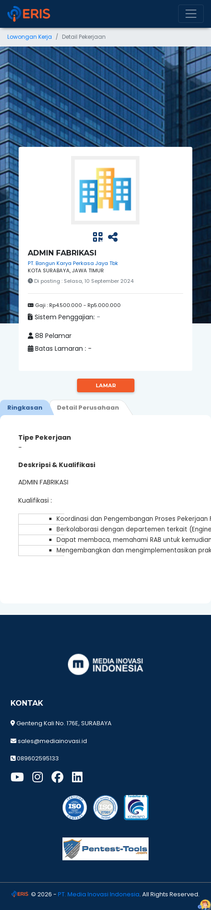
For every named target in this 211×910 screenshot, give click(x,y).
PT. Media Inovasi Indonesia (98, 894)
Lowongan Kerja (29, 37)
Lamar (106, 385)
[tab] (25, 407)
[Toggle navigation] (191, 14)
